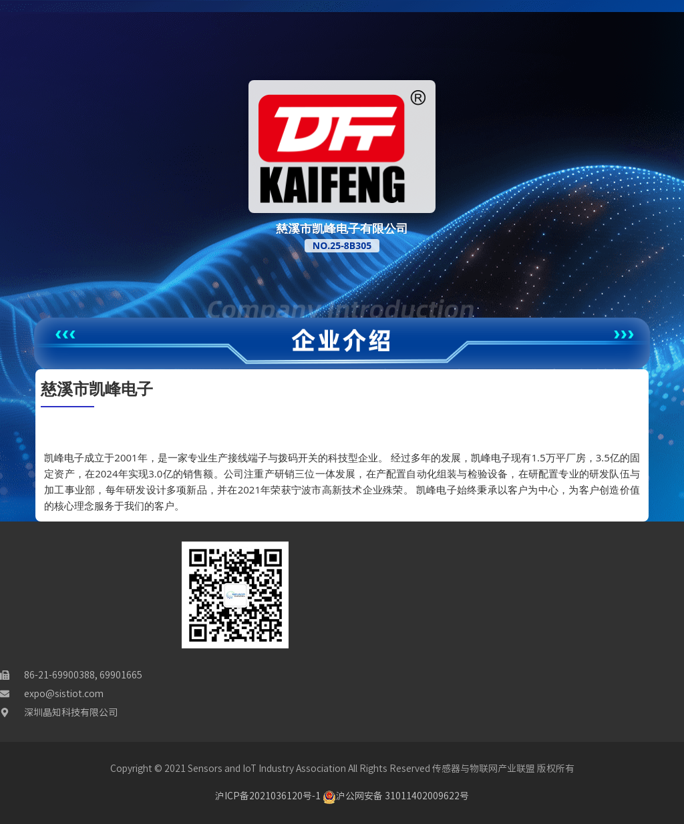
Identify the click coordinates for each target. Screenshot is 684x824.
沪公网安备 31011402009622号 (396, 796)
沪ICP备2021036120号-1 (268, 796)
